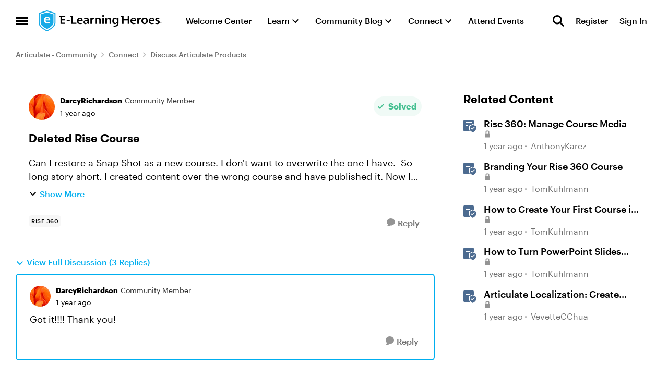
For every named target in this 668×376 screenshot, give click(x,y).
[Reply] (403, 223)
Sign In (633, 21)
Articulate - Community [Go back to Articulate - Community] (56, 54)
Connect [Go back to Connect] (124, 54)
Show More (57, 194)
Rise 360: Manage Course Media (555, 123)
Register (592, 21)
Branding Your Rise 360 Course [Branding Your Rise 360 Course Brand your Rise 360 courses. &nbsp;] (553, 166)
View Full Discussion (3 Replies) (83, 262)
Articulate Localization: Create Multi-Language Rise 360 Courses (559, 294)
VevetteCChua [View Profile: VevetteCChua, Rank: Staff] (559, 316)
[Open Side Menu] (21, 21)
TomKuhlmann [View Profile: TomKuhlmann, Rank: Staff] (560, 188)
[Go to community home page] (101, 20)
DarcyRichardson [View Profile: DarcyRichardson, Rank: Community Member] (91, 100)
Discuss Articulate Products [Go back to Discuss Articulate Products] (198, 54)
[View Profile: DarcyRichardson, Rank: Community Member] (42, 107)
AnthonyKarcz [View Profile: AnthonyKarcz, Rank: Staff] (559, 146)
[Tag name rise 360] (45, 221)
